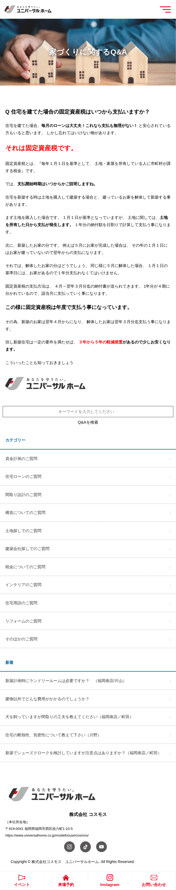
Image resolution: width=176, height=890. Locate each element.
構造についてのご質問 (25, 512)
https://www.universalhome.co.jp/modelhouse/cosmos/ (47, 835)
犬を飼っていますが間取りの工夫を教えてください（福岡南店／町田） (69, 716)
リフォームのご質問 (23, 621)
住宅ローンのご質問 (23, 476)
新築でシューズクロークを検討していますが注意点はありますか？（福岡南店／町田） (83, 752)
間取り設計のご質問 (23, 494)
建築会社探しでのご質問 (27, 548)
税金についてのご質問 (25, 566)
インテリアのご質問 (23, 584)
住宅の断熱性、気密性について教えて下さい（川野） (53, 735)
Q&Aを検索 (88, 422)
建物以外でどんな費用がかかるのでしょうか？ (47, 698)
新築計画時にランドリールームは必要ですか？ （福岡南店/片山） (66, 680)
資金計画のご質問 (21, 458)
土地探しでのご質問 (23, 530)
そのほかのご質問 (21, 639)
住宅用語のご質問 (21, 603)
